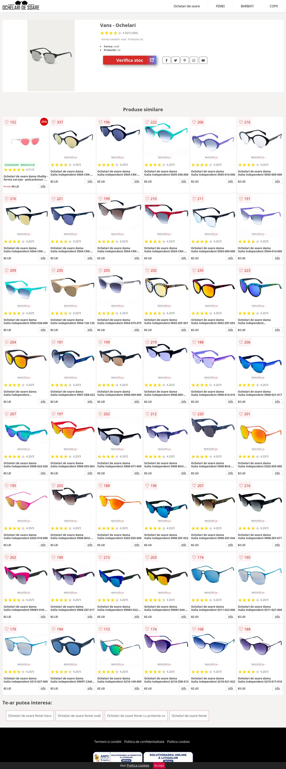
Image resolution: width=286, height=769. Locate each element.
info (43, 186)
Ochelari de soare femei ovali (79, 716)
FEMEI (220, 6)
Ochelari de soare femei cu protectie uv (136, 716)
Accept (159, 765)
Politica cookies (178, 741)
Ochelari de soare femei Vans (29, 716)
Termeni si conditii (108, 741)
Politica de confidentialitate (144, 741)
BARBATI (247, 6)
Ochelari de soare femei (189, 716)
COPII (274, 6)
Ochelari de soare (187, 6)
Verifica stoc (136, 60)
